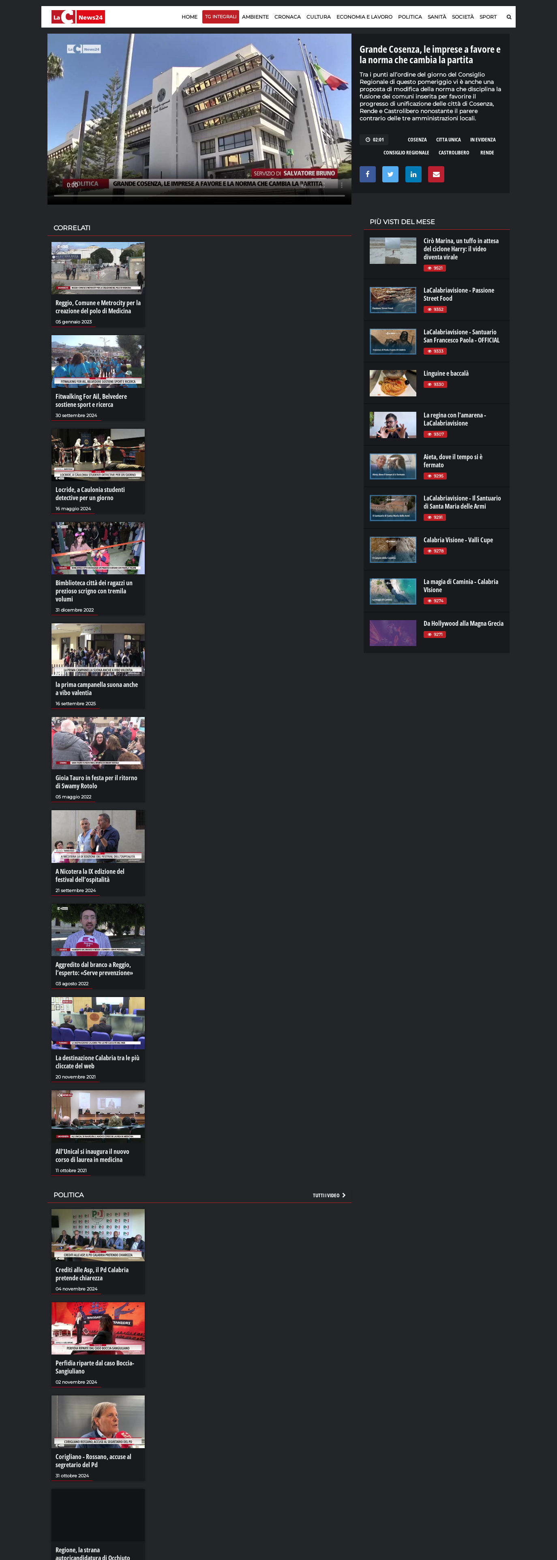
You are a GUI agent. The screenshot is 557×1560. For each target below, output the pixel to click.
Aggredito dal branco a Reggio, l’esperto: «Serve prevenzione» (94, 968)
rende (487, 152)
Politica (410, 17)
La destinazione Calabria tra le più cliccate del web (97, 1061)
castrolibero (454, 152)
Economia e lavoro (364, 17)
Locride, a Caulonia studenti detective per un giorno (90, 493)
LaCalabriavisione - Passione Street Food (459, 294)
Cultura (318, 17)
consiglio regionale (406, 152)
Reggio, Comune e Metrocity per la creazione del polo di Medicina (98, 306)
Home (189, 17)
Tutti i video (330, 1195)
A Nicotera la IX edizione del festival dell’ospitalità (90, 875)
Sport (488, 17)
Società (463, 17)
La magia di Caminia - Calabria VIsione (461, 585)
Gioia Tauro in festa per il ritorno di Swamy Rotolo (96, 781)
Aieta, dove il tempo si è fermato (453, 460)
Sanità (437, 17)
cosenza (417, 139)
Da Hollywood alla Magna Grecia (463, 623)
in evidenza (483, 139)
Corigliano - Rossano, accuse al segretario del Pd (93, 1460)
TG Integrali (220, 16)
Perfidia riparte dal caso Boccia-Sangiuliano (95, 1367)
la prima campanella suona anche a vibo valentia (97, 688)
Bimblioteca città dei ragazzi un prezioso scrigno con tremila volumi (94, 590)
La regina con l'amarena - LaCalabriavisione (455, 419)
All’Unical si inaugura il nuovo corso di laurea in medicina (92, 1155)
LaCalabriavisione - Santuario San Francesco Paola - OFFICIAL (462, 336)
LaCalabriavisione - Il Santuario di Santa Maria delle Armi (462, 502)
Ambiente (255, 17)
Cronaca (287, 17)
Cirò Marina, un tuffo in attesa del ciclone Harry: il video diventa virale (461, 248)
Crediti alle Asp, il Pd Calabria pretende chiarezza (92, 1273)
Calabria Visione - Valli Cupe (458, 539)
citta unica (448, 139)
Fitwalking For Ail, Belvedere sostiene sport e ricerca (91, 400)
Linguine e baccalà (446, 373)
